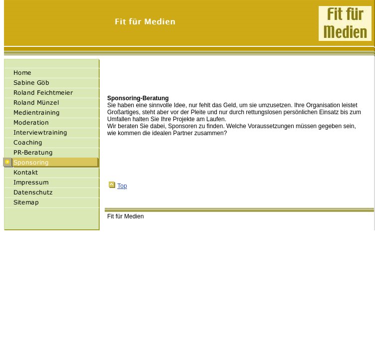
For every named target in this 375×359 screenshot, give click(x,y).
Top (118, 185)
